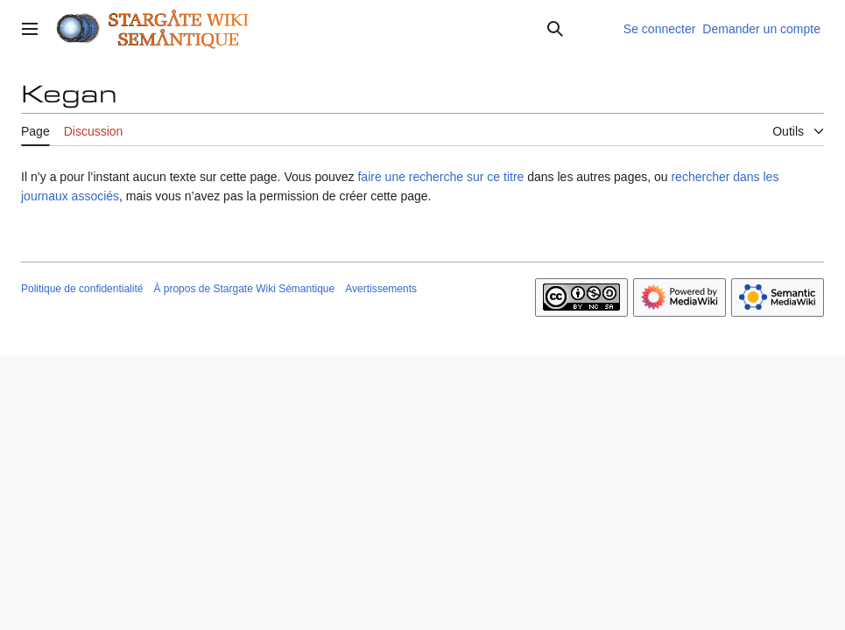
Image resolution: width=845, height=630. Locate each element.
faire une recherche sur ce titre (440, 177)
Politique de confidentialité (82, 289)
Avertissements (381, 289)
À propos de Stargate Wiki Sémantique (243, 289)
